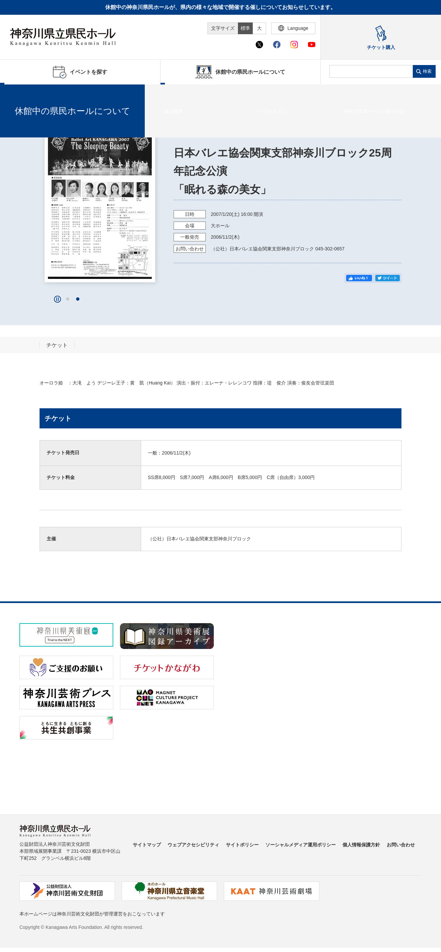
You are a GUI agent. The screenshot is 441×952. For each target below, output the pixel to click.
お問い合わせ (401, 844)
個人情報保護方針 (361, 844)
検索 (427, 71)
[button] (67, 299)
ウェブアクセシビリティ (193, 844)
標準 (245, 28)
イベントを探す (42, 93)
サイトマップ (147, 844)
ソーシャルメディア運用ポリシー (300, 844)
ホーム (16, 93)
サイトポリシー (242, 844)
